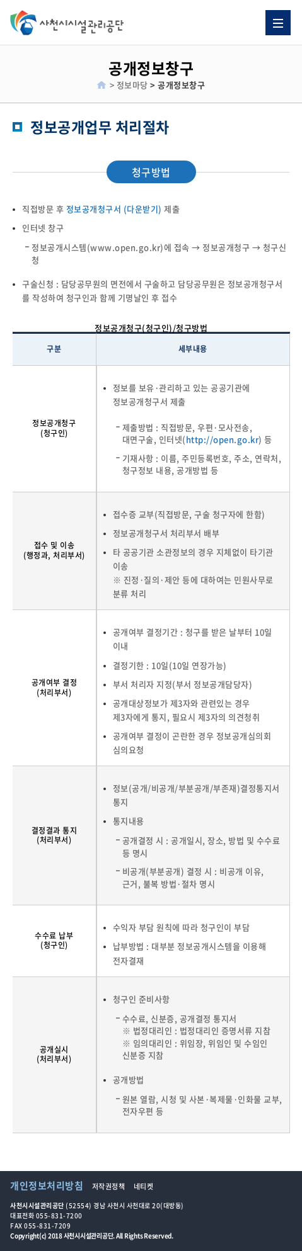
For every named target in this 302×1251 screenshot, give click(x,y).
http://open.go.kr (222, 439)
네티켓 (144, 1186)
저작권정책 (108, 1186)
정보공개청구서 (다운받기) (114, 209)
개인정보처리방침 (46, 1185)
